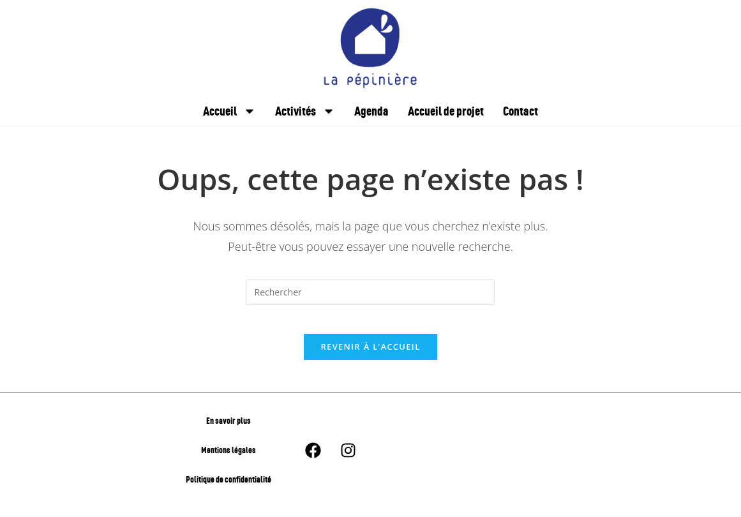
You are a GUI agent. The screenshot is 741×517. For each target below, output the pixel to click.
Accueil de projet (446, 111)
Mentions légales (228, 459)
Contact (520, 111)
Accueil (229, 111)
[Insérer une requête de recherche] (370, 292)
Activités (305, 111)
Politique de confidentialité (228, 489)
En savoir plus (228, 430)
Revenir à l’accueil (370, 357)
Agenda (371, 111)
